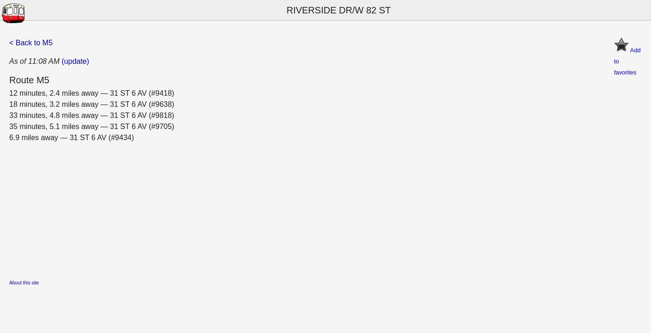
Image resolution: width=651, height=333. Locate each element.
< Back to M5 (31, 43)
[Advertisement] (286, 208)
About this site (24, 282)
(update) (75, 61)
